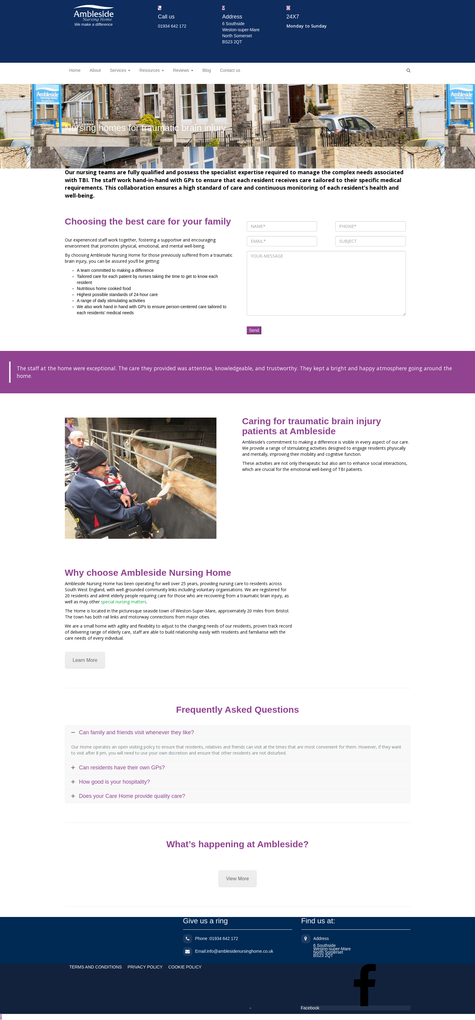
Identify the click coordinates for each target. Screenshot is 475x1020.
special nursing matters (123, 602)
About (95, 70)
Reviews (183, 70)
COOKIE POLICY (185, 967)
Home (75, 70)
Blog (206, 70)
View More (237, 878)
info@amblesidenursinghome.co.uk (240, 951)
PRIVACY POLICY (145, 967)
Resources (151, 70)
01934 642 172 (172, 26)
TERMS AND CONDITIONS (95, 967)
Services (120, 70)
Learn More (85, 660)
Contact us (230, 70)
